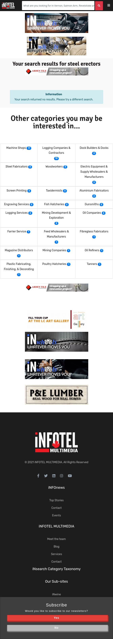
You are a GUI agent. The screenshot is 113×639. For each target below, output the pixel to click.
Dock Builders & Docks (94, 148)
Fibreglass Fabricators (94, 231)
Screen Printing (17, 190)
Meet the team (56, 539)
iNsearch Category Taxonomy (56, 569)
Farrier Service (16, 231)
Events (56, 515)
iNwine (56, 594)
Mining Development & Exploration (56, 215)
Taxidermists (54, 190)
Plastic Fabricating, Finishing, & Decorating (19, 266)
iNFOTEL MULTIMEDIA (48, 462)
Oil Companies (92, 213)
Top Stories (56, 500)
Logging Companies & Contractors (56, 150)
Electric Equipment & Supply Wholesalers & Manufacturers (94, 172)
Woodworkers (54, 166)
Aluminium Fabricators (94, 190)
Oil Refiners (92, 250)
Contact (56, 508)
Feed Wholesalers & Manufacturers (56, 234)
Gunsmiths (92, 204)
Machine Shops (16, 148)
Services (56, 554)
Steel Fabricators (17, 166)
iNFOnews (56, 487)
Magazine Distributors (19, 250)
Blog (56, 546)
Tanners (92, 264)
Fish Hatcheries (54, 204)
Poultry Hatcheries (54, 264)
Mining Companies (54, 250)
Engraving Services (16, 204)
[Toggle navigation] (111, 5)
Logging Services (17, 213)
